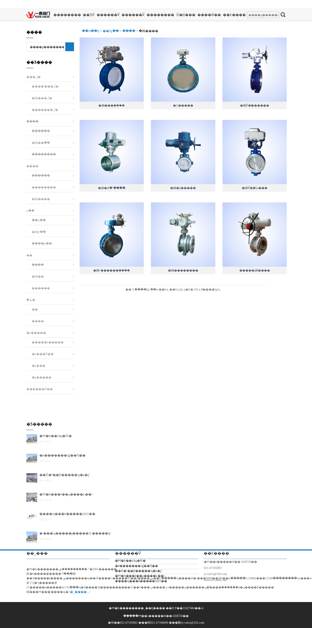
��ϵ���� (234, 15)
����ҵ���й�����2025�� (141, 581)
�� (29, 313)
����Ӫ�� (209, 15)
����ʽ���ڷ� (45, 144)
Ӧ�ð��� (186, 15)
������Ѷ (108, 15)
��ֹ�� (32, 179)
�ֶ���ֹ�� (41, 188)
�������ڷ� (45, 167)
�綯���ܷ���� (111, 105)
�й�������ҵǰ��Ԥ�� (62, 540)
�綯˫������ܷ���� (111, 270)
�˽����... (79, 592)
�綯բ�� (39, 289)
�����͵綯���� (254, 270)
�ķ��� (38, 423)
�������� (67, 15)
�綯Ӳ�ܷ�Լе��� (254, 188)
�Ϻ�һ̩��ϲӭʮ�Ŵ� (55, 521)
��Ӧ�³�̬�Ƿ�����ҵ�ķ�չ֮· (138, 571)
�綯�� (38, 334)
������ (41, 346)
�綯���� (41, 256)
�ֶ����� (41, 233)
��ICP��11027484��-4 (184, 608)
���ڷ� (33, 134)
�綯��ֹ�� (41, 200)
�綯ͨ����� (183, 105)
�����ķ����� (48, 400)
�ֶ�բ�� (39, 278)
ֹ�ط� (30, 357)
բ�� (30, 268)
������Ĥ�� (39, 447)
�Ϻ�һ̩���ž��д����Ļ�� (140, 576)
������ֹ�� (44, 212)
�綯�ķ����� (183, 188)
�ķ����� (36, 390)
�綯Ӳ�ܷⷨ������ (254, 105)
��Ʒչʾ (89, 15)
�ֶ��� (38, 322)
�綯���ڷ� (42, 156)
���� (128, 31)
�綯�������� (183, 270)
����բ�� (42, 301)
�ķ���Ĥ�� (43, 411)
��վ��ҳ (90, 31)
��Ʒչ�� (111, 31)
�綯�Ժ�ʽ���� (111, 188)
